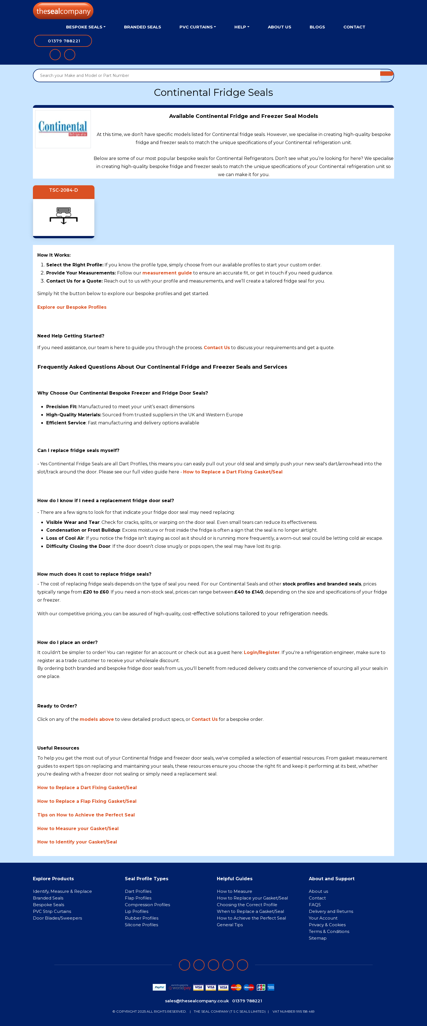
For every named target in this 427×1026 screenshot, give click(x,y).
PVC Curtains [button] (196, 27)
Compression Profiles (147, 904)
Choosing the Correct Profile (247, 904)
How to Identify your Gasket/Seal (77, 842)
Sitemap (318, 938)
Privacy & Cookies (327, 924)
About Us (279, 27)
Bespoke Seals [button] (84, 27)
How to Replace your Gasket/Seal (252, 898)
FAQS (315, 904)
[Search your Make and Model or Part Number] (206, 75)
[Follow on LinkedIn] (199, 965)
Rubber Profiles (141, 918)
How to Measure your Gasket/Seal (78, 828)
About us (318, 891)
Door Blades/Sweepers (57, 918)
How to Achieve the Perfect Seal (251, 918)
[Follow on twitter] (228, 965)
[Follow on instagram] (213, 965)
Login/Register (262, 652)
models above (97, 719)
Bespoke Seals (48, 904)
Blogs (317, 27)
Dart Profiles (138, 891)
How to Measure (234, 891)
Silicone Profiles (141, 924)
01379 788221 (247, 1000)
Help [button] (240, 27)
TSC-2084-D (63, 190)
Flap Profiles (138, 898)
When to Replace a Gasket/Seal (250, 911)
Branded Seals (142, 27)
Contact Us (204, 719)
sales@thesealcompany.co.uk (197, 1000)
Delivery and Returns (331, 911)
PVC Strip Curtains (52, 911)
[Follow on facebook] (184, 965)
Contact (354, 27)
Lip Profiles (136, 911)
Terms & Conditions (329, 931)
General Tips (230, 924)
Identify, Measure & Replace (62, 891)
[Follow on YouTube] (242, 965)
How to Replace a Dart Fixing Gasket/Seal (233, 472)
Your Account (323, 918)
